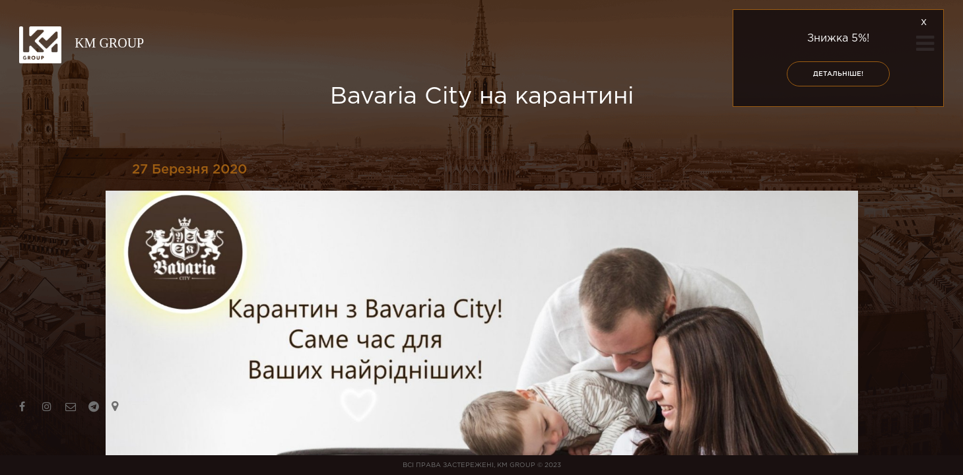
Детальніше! (838, 74)
